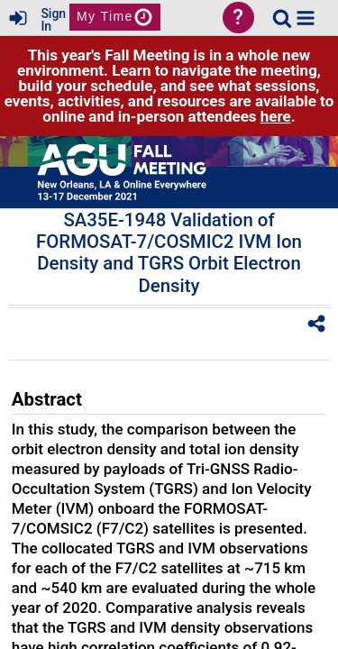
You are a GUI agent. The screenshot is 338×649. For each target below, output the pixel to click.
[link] (282, 18)
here (275, 116)
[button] (305, 18)
